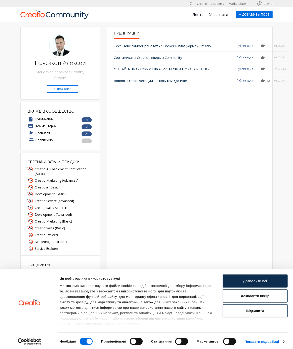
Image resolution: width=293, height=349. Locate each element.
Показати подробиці (261, 340)
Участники (218, 14)
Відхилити (255, 309)
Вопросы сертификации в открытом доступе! (151, 80)
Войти (268, 4)
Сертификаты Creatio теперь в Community (148, 57)
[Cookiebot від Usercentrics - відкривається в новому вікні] (29, 340)
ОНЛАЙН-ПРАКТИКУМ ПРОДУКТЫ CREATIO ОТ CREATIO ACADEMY (159, 69)
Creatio (202, 4)
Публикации (126, 33)
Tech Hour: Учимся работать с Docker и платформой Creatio (159, 46)
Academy (217, 4)
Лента (198, 14)
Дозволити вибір (255, 294)
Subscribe (62, 89)
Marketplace (237, 4)
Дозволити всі (255, 280)
